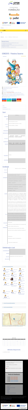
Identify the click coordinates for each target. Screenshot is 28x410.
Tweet (9, 99)
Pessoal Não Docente (10, 92)
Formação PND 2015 (17, 92)
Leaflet (3, 325)
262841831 (5, 89)
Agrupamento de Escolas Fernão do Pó (11, 87)
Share (4, 99)
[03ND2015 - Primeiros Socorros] (14, 72)
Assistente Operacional (16, 93)
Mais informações (9, 398)
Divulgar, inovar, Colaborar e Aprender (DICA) (9, 48)
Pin (19, 99)
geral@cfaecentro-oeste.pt (7, 88)
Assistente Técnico (9, 93)
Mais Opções (5, 56)
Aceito (4, 398)
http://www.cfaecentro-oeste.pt (8, 91)
